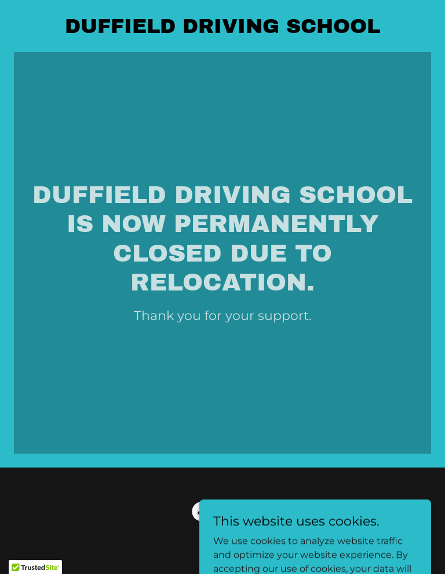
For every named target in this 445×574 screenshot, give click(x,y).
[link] (222, 29)
